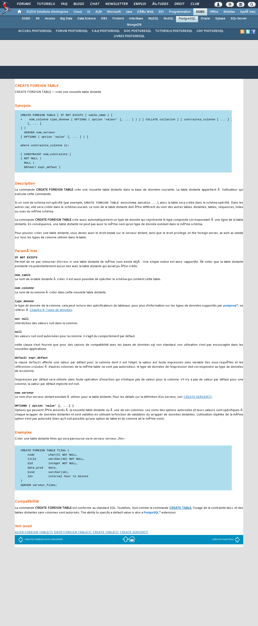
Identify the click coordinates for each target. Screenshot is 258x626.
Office (214, 12)
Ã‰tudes (160, 4)
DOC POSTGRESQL (137, 31)
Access (50, 18)
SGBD (200, 12)
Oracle (205, 18)
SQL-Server (238, 18)
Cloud (77, 12)
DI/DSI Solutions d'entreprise (47, 12)
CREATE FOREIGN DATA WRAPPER (40, 544)
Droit (179, 4)
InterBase (136, 18)
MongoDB (134, 25)
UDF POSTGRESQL (209, 31)
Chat (95, 4)
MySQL (153, 18)
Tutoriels (45, 4)
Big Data (66, 18)
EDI (161, 12)
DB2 (104, 18)
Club (194, 4)
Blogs (78, 4)
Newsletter (116, 4)
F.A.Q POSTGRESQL (106, 31)
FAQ (64, 4)
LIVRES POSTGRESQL (129, 36)
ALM (98, 12)
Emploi (139, 4)
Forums (23, 4)
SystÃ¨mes (247, 12)
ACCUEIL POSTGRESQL (35, 31)
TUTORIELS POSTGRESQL (173, 31)
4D (38, 18)
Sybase (220, 18)
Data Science (86, 18)
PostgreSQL (187, 18)
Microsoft (114, 12)
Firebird (118, 18)
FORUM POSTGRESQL (72, 31)
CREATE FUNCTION (226, 544)
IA (88, 12)
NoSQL (168, 18)
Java (129, 12)
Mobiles (229, 12)
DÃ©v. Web (145, 12)
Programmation (180, 12)
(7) (198, 402)
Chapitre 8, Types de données (51, 314)
